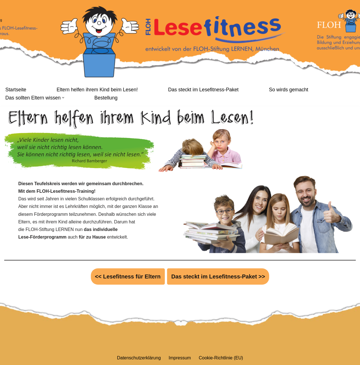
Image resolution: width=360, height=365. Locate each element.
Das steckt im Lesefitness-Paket (203, 89)
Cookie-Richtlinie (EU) (221, 357)
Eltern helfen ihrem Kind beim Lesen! (97, 89)
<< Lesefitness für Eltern (128, 276)
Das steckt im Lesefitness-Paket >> (218, 276)
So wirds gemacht (288, 89)
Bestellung (106, 98)
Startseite (15, 89)
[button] (63, 98)
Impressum (180, 357)
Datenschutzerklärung (139, 357)
